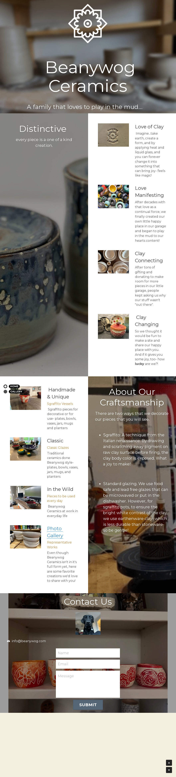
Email (63, 664)
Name (63, 653)
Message (66, 676)
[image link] (25, 536)
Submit (88, 704)
